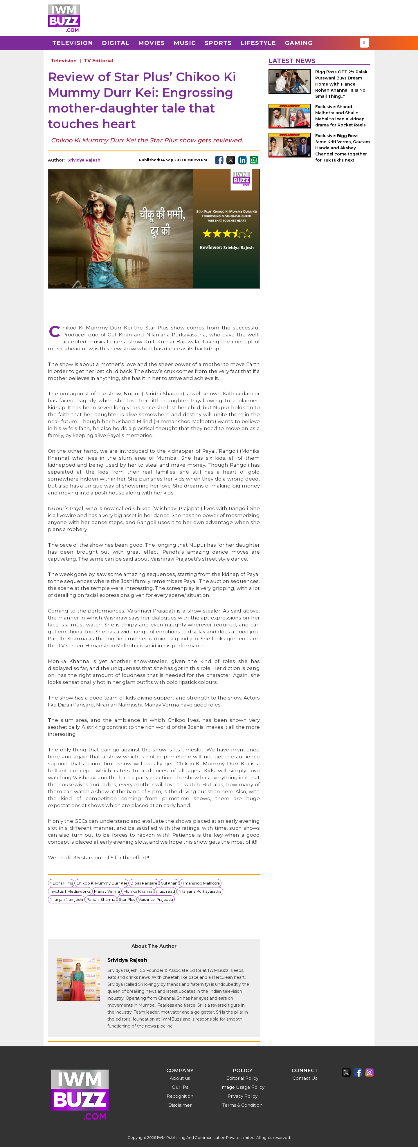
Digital (115, 42)
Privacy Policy (242, 1096)
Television (72, 42)
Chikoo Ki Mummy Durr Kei (101, 883)
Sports (218, 42)
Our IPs (180, 1087)
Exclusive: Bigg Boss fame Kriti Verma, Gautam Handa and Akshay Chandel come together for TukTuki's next (342, 148)
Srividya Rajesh (83, 160)
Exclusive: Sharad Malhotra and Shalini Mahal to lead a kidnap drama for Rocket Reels (340, 116)
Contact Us (305, 1078)
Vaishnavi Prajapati (155, 899)
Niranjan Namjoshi (66, 899)
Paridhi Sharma (101, 899)
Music (185, 42)
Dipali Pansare (143, 883)
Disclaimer (180, 1105)
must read (165, 891)
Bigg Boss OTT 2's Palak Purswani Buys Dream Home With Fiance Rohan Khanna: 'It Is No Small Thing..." (341, 84)
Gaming (299, 42)
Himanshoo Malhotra (200, 883)
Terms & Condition (242, 1105)
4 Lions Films (61, 883)
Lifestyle (258, 42)
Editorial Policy (242, 1078)
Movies (151, 42)
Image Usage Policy (242, 1087)
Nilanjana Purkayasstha (200, 891)
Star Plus (127, 899)
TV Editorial (98, 61)
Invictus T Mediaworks (70, 891)
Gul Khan (169, 883)
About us (180, 1078)
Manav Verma (107, 891)
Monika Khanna (137, 891)
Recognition (180, 1096)
